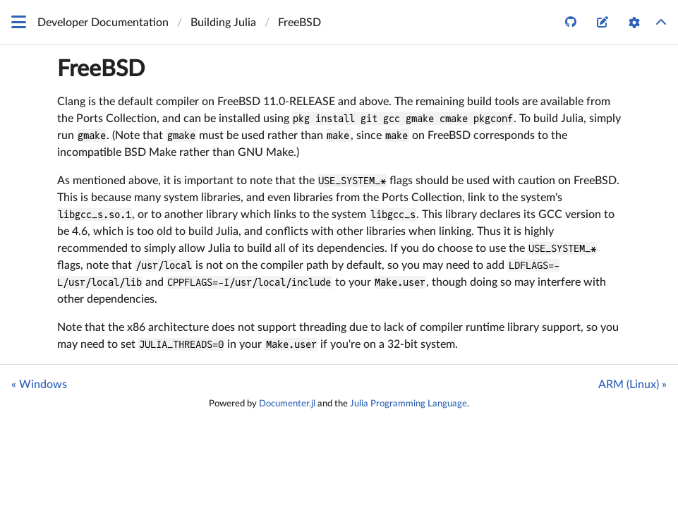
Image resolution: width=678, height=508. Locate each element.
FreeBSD (101, 69)
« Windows (39, 384)
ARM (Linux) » (632, 384)
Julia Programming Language (408, 403)
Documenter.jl (287, 403)
